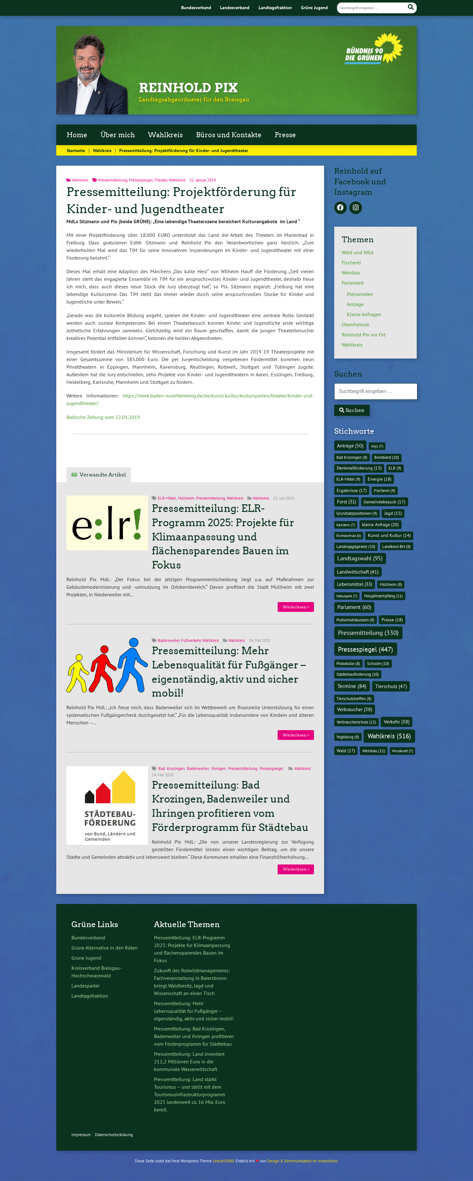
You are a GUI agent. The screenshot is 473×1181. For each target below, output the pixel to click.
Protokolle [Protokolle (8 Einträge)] (348, 663)
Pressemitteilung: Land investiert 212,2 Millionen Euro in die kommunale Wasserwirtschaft (189, 1061)
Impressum (81, 1134)
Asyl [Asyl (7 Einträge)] (377, 446)
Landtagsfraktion (275, 7)
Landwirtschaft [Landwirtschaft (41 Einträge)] (357, 572)
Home (77, 135)
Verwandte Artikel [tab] (103, 475)
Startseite (76, 150)
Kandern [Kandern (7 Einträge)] (345, 524)
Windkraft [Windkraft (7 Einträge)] (402, 750)
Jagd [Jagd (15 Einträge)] (393, 513)
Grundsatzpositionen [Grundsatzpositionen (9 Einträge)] (356, 513)
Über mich (118, 135)
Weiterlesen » (296, 607)
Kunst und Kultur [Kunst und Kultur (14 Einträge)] (389, 535)
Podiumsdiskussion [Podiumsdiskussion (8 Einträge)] (355, 619)
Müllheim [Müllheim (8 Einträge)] (391, 584)
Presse (285, 135)
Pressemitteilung (112, 180)
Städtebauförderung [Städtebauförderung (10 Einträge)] (357, 674)
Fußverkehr (191, 640)
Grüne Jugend (314, 7)
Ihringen (218, 768)
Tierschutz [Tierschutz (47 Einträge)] (391, 686)
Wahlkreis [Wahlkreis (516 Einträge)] (389, 735)
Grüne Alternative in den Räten (104, 947)
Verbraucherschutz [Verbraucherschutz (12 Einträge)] (356, 722)
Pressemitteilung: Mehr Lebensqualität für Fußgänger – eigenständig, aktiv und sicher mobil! (194, 1011)
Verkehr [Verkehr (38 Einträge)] (396, 721)
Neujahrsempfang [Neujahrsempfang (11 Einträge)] (383, 596)
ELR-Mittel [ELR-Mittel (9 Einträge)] (348, 479)
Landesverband (234, 7)
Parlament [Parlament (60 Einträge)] (354, 607)
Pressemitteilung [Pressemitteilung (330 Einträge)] (368, 632)
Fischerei (351, 262)
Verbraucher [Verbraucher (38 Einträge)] (354, 709)
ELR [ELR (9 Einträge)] (395, 468)
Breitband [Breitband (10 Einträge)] (386, 457)
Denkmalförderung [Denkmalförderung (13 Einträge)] (359, 468)
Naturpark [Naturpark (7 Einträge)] (346, 596)
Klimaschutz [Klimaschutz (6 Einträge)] (348, 535)
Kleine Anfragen (364, 314)
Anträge (355, 304)
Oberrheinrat (355, 324)
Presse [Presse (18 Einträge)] (392, 620)
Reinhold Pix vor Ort (363, 334)
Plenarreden (360, 294)
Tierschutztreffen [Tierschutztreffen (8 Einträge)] (354, 698)
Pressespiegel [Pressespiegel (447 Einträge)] (365, 649)
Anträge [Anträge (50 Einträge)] (350, 445)
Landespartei (85, 985)
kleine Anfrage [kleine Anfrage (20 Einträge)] (380, 524)
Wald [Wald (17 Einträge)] (346, 751)
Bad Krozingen (171, 768)
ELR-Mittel (167, 498)
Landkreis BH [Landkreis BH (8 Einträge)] (396, 546)
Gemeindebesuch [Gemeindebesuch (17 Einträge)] (384, 502)
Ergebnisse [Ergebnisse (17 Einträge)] (352, 490)
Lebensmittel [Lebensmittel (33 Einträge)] (354, 584)
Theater (160, 180)
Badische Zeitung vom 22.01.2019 (103, 417)
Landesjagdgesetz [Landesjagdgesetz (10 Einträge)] (355, 546)
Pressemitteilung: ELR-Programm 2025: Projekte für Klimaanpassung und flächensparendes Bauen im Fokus (223, 536)
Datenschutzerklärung (114, 1134)
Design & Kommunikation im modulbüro (302, 1161)
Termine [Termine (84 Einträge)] (351, 686)
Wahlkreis (165, 135)
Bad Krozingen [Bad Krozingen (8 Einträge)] (351, 457)
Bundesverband (196, 7)
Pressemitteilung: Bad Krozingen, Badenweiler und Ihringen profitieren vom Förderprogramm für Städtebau (194, 1036)
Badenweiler (169, 640)
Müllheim (186, 498)
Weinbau (351, 272)
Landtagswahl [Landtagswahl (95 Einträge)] (360, 558)
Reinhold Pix (188, 87)
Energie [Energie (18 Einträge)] (379, 479)
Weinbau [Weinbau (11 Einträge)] (373, 751)
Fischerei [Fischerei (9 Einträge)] (384, 490)
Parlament (353, 283)
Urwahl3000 (223, 1161)
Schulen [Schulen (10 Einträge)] (378, 663)
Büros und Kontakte (228, 135)
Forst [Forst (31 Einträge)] (346, 501)
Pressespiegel (141, 180)
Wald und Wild (357, 252)
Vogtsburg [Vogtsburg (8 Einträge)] (347, 736)
